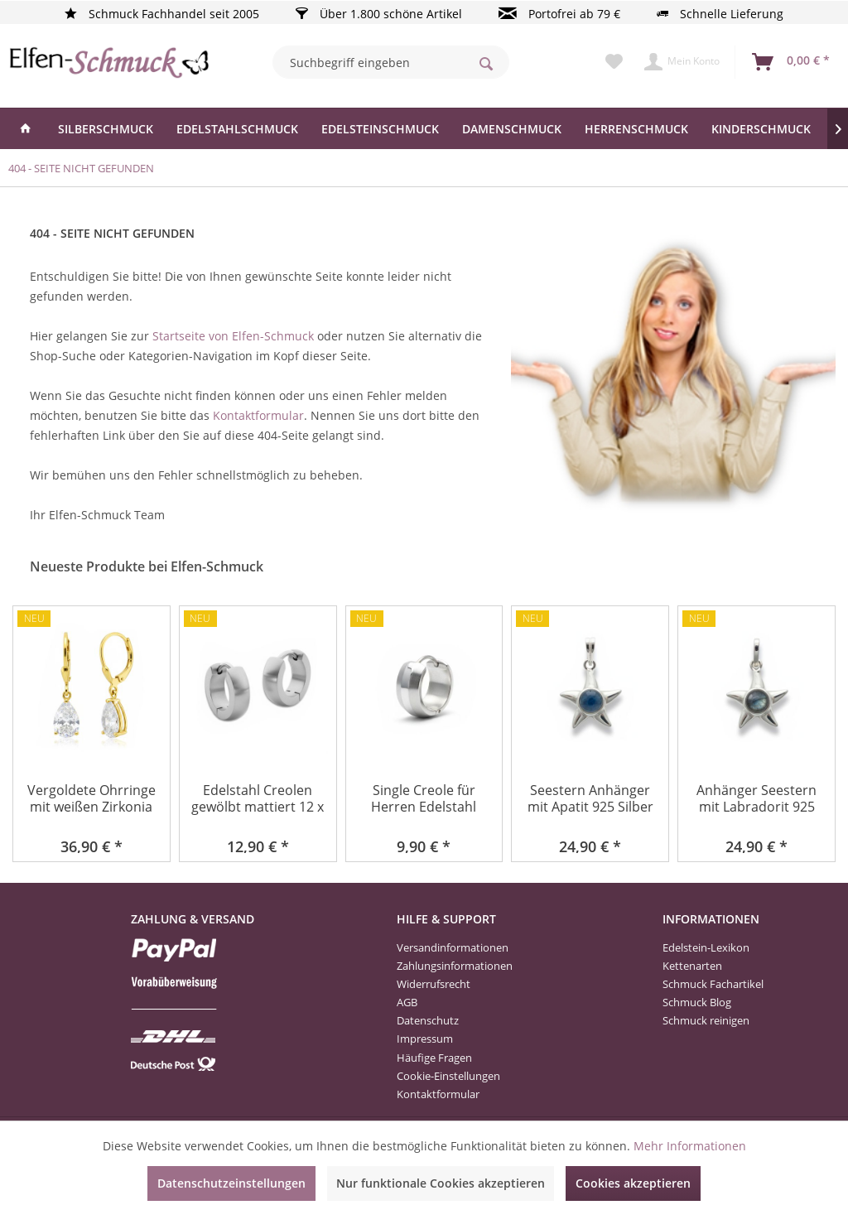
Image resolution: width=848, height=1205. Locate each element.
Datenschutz (428, 1020)
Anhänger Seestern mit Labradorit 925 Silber (756, 799)
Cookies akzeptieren (633, 1183)
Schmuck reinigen (705, 1020)
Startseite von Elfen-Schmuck (233, 336)
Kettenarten (692, 965)
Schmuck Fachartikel (713, 983)
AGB (407, 1002)
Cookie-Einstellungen (448, 1075)
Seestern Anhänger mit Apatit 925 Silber (590, 799)
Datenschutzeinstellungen (231, 1183)
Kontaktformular (258, 415)
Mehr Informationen (690, 1146)
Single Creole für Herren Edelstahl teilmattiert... (423, 799)
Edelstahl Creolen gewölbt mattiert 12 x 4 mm (257, 799)
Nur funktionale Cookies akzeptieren (440, 1183)
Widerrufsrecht (433, 983)
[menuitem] (391, 62)
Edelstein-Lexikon (705, 947)
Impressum (425, 1038)
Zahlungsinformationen (455, 965)
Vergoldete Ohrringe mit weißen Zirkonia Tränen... (91, 799)
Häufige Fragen (434, 1057)
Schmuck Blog (696, 1002)
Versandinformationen (452, 947)
